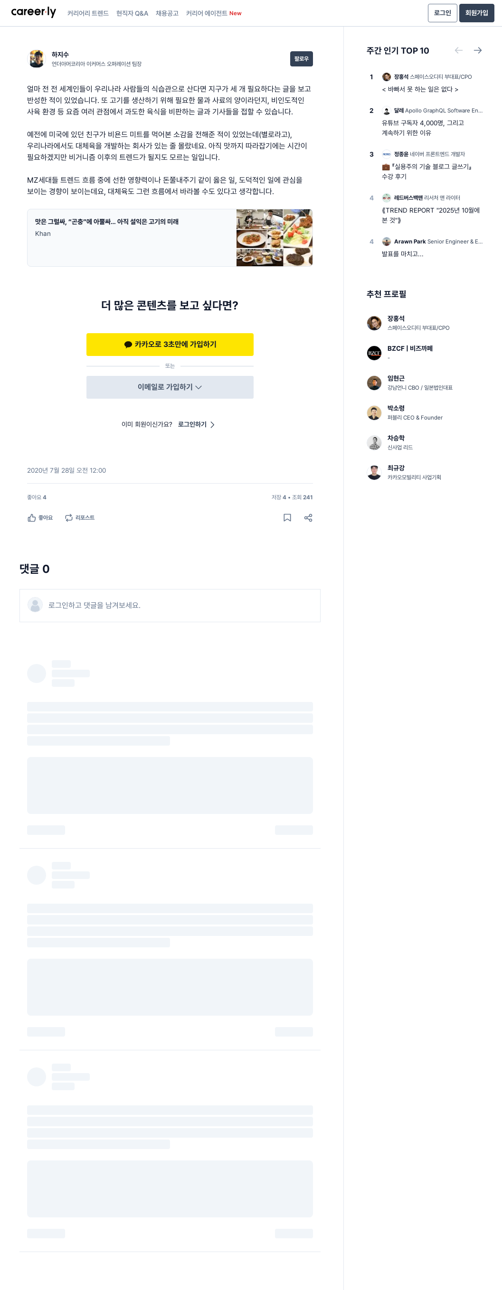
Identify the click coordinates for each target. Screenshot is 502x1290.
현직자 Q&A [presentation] (132, 13)
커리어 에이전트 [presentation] (214, 13)
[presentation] (34, 13)
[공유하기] (308, 517)
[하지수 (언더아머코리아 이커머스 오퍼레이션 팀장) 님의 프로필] (84, 58)
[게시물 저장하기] (287, 517)
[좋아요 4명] (37, 497)
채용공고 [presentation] (167, 13)
